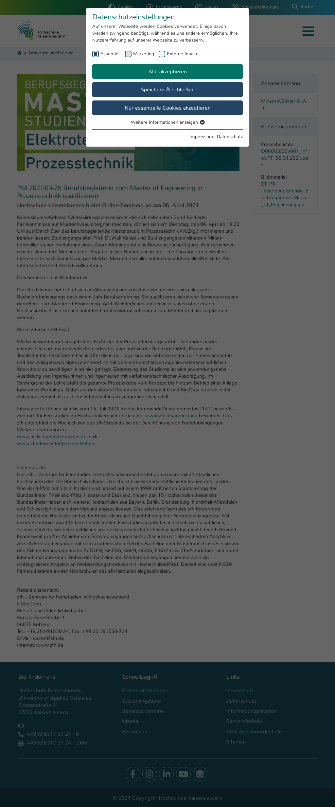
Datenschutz (230, 136)
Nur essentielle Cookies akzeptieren (168, 107)
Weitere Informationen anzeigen (167, 122)
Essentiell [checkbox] (110, 54)
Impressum (201, 136)
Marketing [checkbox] (143, 54)
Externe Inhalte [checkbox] (183, 54)
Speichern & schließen (168, 89)
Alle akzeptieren (168, 71)
